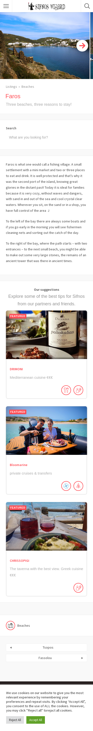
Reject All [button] (15, 720)
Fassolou (45, 658)
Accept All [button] (35, 720)
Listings (11, 86)
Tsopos (48, 647)
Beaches (27, 86)
